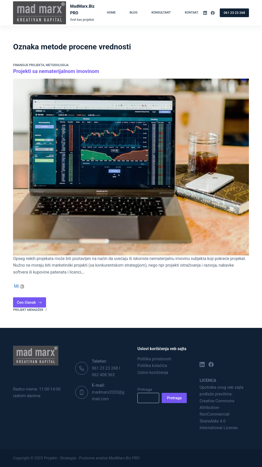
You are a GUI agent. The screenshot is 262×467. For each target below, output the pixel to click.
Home (111, 12)
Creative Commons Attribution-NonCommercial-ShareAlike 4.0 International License (218, 414)
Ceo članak (31, 304)
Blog (133, 12)
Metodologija (57, 65)
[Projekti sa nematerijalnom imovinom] (131, 167)
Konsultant (161, 12)
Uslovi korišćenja (152, 372)
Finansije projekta (28, 65)
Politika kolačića (152, 365)
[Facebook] (213, 13)
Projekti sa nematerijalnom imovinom (56, 71)
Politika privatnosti (154, 359)
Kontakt (195, 13)
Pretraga (144, 389)
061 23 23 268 (234, 13)
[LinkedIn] (205, 13)
